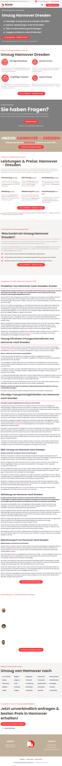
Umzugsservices (14, 350)
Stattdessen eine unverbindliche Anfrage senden (31, 126)
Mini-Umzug (23, 487)
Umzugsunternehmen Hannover (24, 762)
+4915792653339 (55, 1)
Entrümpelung (55, 184)
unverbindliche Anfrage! (16, 214)
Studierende (31, 181)
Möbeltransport (36, 198)
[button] (42, 4)
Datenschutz (38, 759)
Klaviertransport (48, 199)
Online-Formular (14, 247)
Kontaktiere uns (27, 333)
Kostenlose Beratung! (7, 105)
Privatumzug (5, 184)
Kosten (5, 305)
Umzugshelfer (18, 424)
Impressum (29, 759)
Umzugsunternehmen (7, 349)
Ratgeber (22, 759)
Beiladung (10, 196)
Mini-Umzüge (31, 184)
